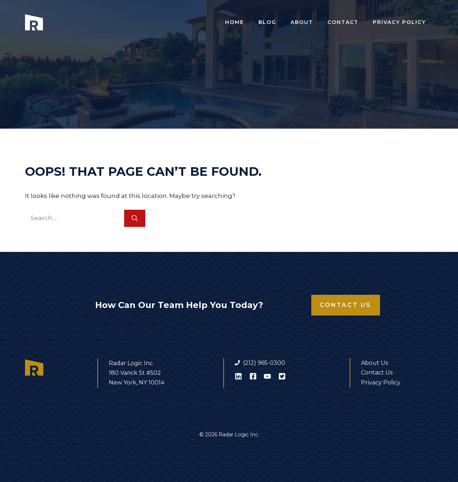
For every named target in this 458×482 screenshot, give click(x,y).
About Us (374, 362)
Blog (267, 22)
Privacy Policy (399, 22)
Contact (343, 22)
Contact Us (345, 305)
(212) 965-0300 (264, 362)
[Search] (134, 218)
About (302, 22)
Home (234, 22)
